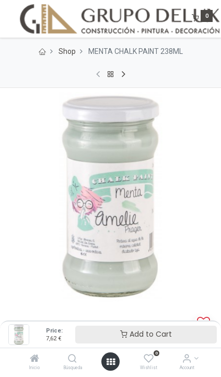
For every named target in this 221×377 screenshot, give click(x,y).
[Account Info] (187, 359)
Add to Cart (146, 334)
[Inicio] (34, 359)
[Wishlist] (149, 359)
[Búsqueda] (72, 359)
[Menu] (8, 18)
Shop (67, 51)
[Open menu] (111, 362)
